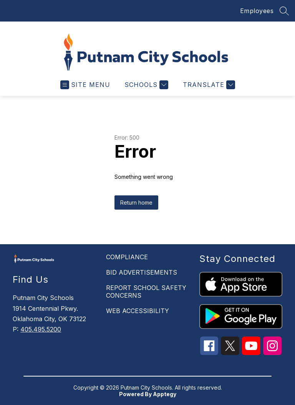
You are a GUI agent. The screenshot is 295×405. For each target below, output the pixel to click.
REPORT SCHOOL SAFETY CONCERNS (146, 291)
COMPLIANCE (127, 257)
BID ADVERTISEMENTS (141, 272)
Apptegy (164, 394)
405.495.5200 (40, 329)
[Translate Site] (208, 85)
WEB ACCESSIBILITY (137, 311)
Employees (257, 11)
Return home (136, 202)
